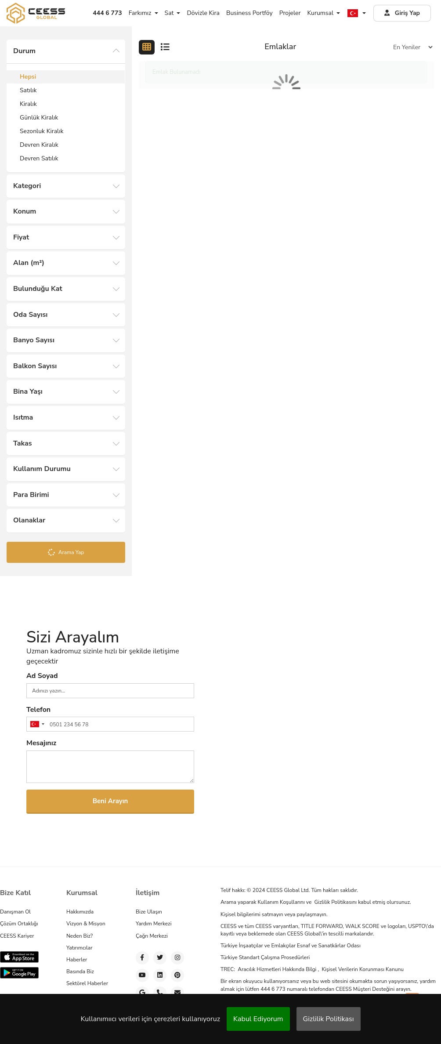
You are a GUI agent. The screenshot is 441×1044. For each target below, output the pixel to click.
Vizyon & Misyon (85, 923)
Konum (24, 211)
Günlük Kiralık (39, 117)
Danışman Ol (15, 911)
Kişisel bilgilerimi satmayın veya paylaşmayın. (274, 913)
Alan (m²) (28, 263)
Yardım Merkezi (153, 923)
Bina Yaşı (28, 391)
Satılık (28, 90)
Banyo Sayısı (33, 340)
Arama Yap (65, 553)
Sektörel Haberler (87, 983)
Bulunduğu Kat (37, 289)
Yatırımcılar (79, 947)
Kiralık (28, 104)
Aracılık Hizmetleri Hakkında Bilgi (278, 969)
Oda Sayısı (30, 314)
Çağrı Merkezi (152, 935)
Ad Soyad (42, 676)
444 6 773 (273, 988)
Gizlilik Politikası (328, 1019)
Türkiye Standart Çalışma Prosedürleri (265, 957)
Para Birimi (31, 495)
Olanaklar (29, 520)
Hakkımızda (80, 911)
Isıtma (23, 417)
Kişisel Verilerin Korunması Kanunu (363, 969)
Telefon (38, 709)
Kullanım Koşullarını (281, 902)
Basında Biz (80, 971)
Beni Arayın (110, 801)
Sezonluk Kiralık (41, 131)
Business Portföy (249, 13)
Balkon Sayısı (35, 366)
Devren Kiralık (39, 145)
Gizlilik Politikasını (336, 902)
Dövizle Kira (203, 13)
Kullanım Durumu (42, 469)
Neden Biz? (79, 935)
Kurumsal (323, 13)
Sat (173, 13)
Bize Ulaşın (149, 911)
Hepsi (28, 76)
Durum (24, 51)
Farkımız (143, 13)
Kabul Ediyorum (258, 1019)
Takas (22, 443)
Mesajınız (41, 743)
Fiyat (21, 237)
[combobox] (37, 724)
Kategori (27, 186)
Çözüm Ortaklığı (19, 923)
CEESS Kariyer (17, 935)
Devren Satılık (39, 158)
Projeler (290, 13)
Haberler (76, 959)
